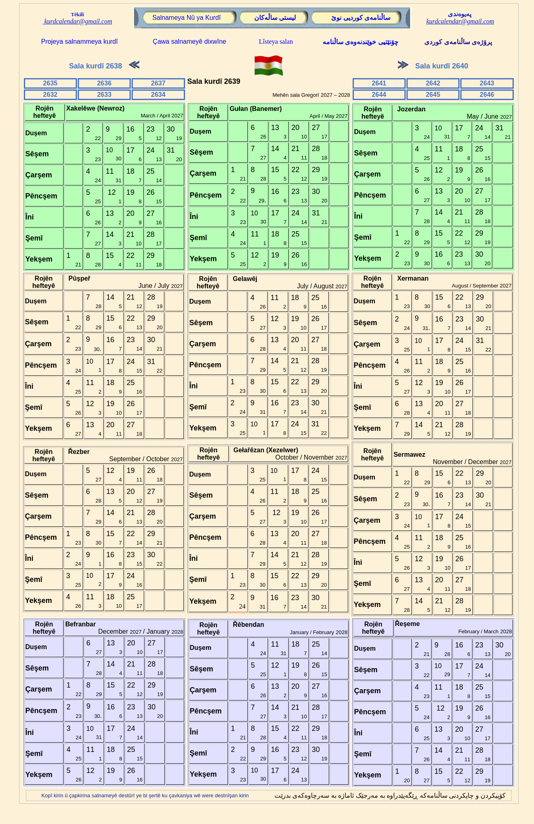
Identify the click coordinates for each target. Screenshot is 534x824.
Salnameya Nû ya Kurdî (186, 17)
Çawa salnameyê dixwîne (188, 41)
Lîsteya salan (276, 41)
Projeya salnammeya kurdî (79, 41)
